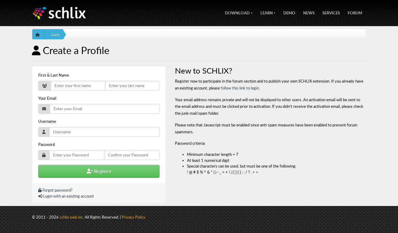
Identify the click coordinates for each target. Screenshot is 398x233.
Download (237, 12)
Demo (289, 12)
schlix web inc (71, 217)
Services (331, 12)
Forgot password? (55, 190)
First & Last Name (53, 75)
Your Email (47, 98)
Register (99, 171)
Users (55, 34)
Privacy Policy (133, 217)
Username (47, 121)
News (309, 12)
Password (46, 144)
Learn (266, 12)
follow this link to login (240, 88)
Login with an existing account (66, 196)
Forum (355, 12)
